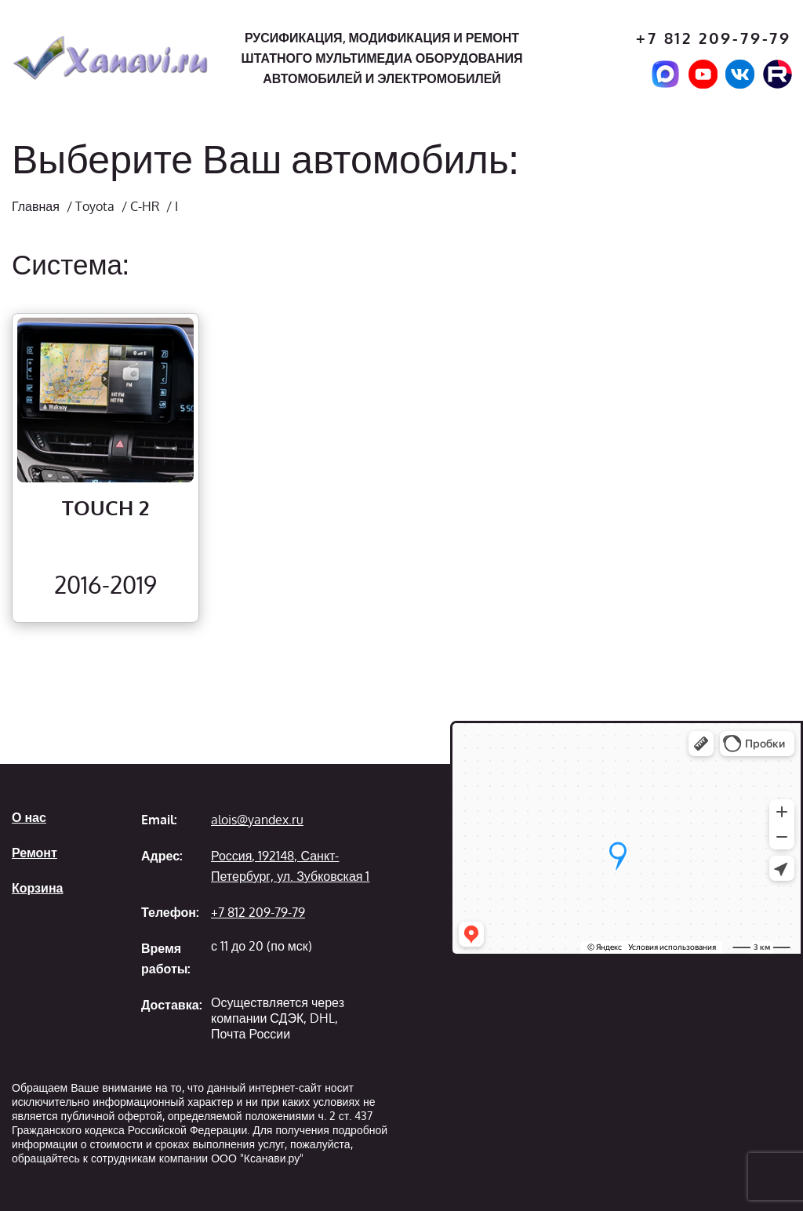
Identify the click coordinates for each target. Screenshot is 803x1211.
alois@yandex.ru (257, 819)
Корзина (37, 888)
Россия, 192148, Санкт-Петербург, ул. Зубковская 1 (290, 866)
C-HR (144, 206)
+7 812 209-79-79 (713, 38)
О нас (29, 817)
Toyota (94, 206)
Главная (36, 206)
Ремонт (34, 852)
